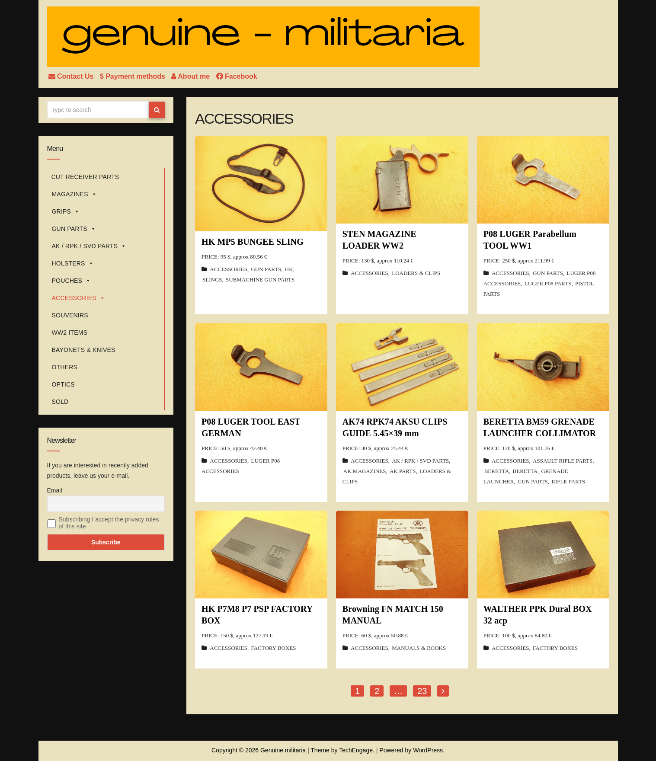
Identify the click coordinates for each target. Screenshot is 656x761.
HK (289, 269)
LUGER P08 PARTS (548, 283)
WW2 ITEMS (70, 332)
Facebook (236, 76)
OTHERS (65, 367)
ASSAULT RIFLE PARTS (562, 460)
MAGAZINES (74, 194)
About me (191, 76)
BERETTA (496, 471)
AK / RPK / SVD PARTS (89, 246)
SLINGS (212, 279)
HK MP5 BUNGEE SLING (253, 241)
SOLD (60, 401)
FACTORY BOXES (273, 648)
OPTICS (63, 384)
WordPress (428, 750)
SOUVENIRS (70, 315)
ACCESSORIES (79, 297)
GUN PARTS (74, 228)
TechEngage (356, 750)
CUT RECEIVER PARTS (85, 176)
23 (422, 691)
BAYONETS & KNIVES (83, 349)
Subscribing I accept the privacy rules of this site (109, 523)
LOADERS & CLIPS (416, 273)
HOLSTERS (73, 263)
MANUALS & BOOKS (419, 648)
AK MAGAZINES (364, 471)
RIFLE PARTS (568, 481)
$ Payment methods (133, 76)
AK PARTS (403, 471)
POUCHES (71, 280)
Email (54, 490)
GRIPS (66, 211)
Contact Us (72, 76)
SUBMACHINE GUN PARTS (260, 279)
